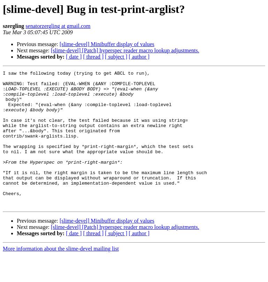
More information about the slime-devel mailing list (61, 276)
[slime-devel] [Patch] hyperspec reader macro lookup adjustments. (125, 50)
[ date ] (74, 57)
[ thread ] (93, 57)
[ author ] (139, 57)
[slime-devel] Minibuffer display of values (107, 44)
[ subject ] (116, 57)
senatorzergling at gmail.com (57, 26)
